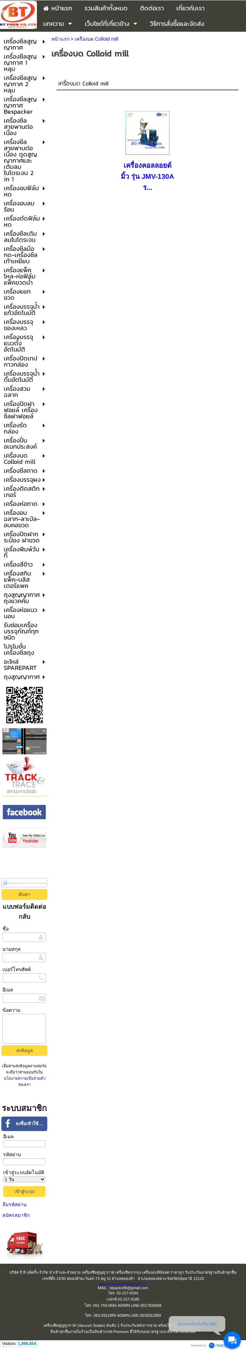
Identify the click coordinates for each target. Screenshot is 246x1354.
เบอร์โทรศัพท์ (16, 969)
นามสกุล (11, 949)
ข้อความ (11, 1010)
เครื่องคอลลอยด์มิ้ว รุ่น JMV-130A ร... (147, 176)
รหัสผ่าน (12, 1154)
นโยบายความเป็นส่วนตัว (24, 1078)
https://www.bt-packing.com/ (123, 1284)
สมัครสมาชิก (16, 1215)
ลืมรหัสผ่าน (14, 1204)
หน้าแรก (60, 39)
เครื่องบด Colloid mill (83, 84)
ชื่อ (5, 928)
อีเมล (7, 989)
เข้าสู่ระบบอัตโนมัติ (23, 1172)
